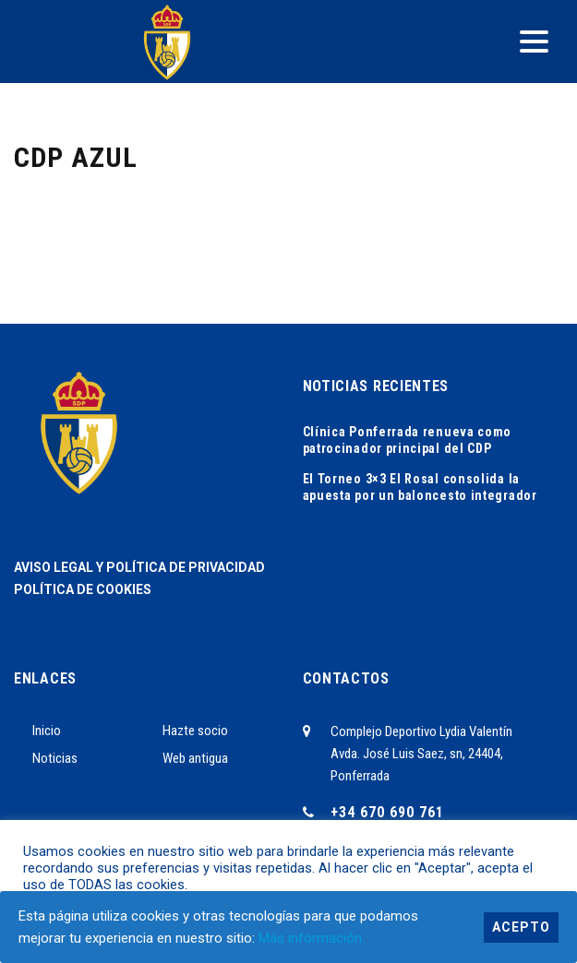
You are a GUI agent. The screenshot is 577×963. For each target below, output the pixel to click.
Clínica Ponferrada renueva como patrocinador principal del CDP (407, 440)
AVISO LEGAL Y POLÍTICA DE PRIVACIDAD (139, 567)
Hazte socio (195, 730)
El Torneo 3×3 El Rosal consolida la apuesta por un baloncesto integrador (420, 487)
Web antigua (195, 758)
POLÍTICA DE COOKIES (82, 589)
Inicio (46, 730)
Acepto (521, 927)
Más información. (311, 938)
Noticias (55, 758)
